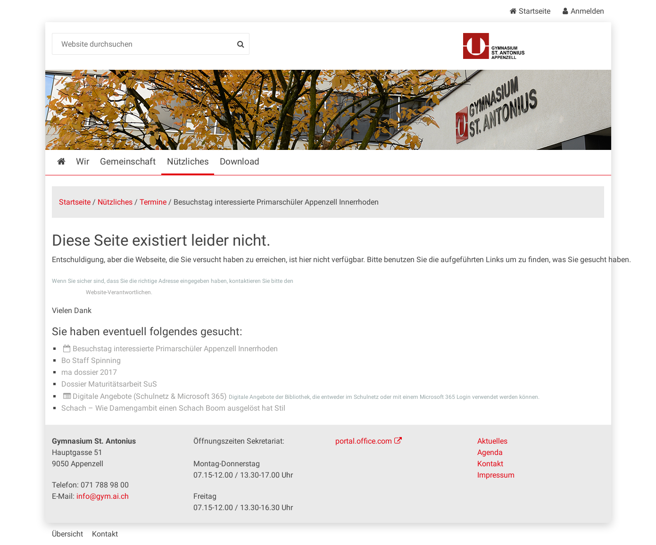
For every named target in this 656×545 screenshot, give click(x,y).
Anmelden (587, 11)
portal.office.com (363, 441)
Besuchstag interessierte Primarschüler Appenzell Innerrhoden (175, 348)
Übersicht (67, 533)
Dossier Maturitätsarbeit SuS (109, 384)
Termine (153, 202)
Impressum (496, 475)
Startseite (534, 11)
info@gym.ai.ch (102, 496)
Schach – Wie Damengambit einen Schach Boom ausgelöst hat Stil (173, 408)
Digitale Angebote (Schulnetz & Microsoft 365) (150, 396)
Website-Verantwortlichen (118, 292)
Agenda (490, 452)
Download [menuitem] (239, 161)
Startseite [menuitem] (68, 161)
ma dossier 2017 (89, 372)
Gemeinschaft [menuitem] (128, 161)
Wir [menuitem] (82, 161)
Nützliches (115, 202)
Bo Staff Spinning (91, 360)
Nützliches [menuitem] (188, 161)
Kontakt (490, 463)
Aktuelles (492, 441)
